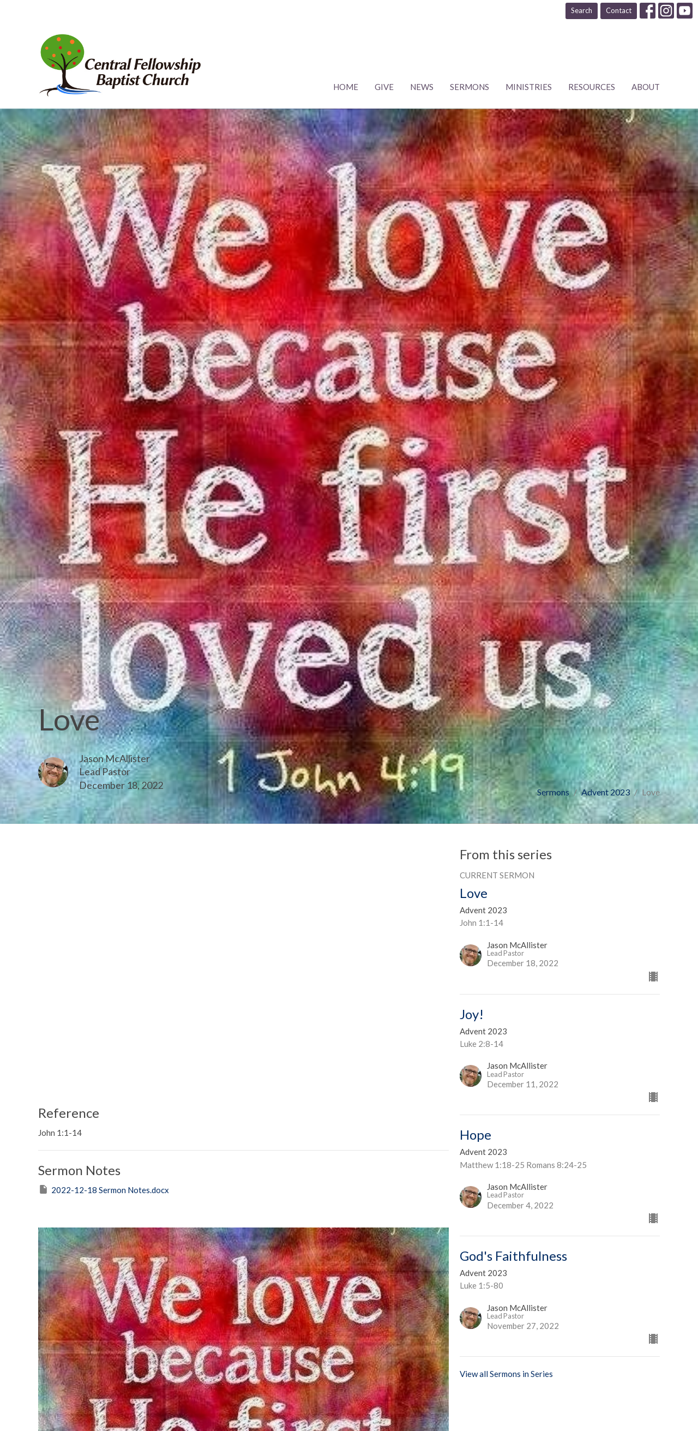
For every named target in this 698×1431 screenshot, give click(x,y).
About (645, 87)
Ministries (529, 87)
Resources (591, 87)
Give (384, 87)
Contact (618, 10)
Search (581, 10)
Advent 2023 (605, 792)
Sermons (469, 87)
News (422, 87)
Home (345, 87)
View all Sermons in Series (506, 1374)
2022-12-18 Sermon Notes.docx (103, 1189)
